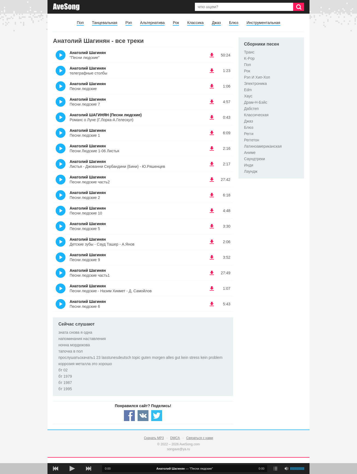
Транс (249, 52)
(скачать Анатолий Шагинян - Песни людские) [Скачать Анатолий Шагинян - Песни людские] (212, 86)
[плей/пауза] (72, 468)
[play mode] (275, 468)
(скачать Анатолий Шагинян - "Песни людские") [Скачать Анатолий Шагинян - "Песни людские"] (212, 55)
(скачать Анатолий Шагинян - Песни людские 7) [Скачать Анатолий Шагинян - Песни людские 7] (212, 102)
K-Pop (249, 58)
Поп (80, 22)
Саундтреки (254, 159)
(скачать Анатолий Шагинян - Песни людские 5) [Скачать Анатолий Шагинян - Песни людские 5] (212, 226)
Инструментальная (263, 22)
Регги (249, 134)
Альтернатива (152, 22)
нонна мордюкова (74, 345)
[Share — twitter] (156, 415)
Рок (176, 22)
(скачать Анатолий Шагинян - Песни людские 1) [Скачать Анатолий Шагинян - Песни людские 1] (212, 133)
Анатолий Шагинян (88, 52)
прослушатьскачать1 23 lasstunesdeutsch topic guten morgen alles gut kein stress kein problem (140, 357)
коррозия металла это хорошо (85, 364)
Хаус (248, 96)
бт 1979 (65, 376)
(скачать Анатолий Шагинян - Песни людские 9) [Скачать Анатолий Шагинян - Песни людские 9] (212, 257)
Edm (248, 90)
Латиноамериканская (263, 146)
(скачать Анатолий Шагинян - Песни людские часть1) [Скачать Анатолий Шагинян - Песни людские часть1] (212, 273)
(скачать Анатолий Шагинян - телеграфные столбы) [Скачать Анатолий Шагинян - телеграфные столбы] (212, 71)
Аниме (249, 152)
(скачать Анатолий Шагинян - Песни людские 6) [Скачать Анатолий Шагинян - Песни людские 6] (212, 304)
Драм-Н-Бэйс (255, 102)
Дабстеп (251, 108)
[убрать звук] (286, 468)
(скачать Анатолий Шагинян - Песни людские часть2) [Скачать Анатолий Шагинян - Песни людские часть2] (212, 179)
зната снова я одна (75, 332)
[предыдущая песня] (55, 468)
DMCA (175, 438)
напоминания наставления (82, 338)
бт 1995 (65, 389)
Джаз (216, 22)
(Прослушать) (61, 55)
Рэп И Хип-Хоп (257, 77)
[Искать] (298, 7)
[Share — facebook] (129, 415)
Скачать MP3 (154, 438)
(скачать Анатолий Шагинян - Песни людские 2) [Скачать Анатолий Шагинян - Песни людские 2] (212, 195)
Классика (195, 22)
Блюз (233, 22)
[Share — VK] (143, 415)
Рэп (129, 22)
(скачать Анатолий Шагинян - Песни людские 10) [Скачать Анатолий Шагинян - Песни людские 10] (212, 211)
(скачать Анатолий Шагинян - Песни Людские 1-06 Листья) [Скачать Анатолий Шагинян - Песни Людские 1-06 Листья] (212, 148)
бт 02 (63, 370)
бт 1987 (65, 382)
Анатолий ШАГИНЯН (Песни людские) (106, 115)
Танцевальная (104, 22)
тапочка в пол (70, 351)
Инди (248, 165)
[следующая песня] (88, 468)
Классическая (256, 115)
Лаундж (250, 171)
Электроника (255, 83)
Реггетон (251, 140)
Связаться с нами (199, 438)
